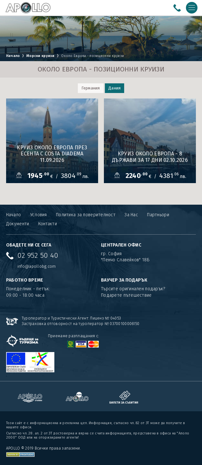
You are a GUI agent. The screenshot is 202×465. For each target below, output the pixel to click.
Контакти (47, 224)
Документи (17, 224)
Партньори (158, 215)
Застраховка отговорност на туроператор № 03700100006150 (80, 324)
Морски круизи (40, 56)
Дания (114, 88)
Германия (90, 88)
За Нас (131, 215)
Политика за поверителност (85, 215)
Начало (13, 56)
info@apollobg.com (36, 266)
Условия (38, 215)
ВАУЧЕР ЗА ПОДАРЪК (124, 280)
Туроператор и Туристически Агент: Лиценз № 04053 (71, 318)
